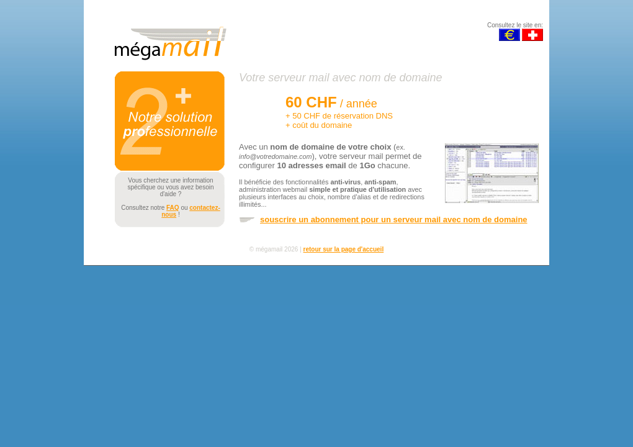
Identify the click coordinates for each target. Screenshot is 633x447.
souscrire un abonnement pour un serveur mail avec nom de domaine (394, 219)
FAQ (172, 207)
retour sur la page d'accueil (343, 249)
